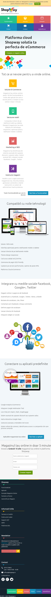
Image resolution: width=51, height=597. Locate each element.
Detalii (31, 4)
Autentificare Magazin (8, 499)
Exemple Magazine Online (9, 493)
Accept (37, 4)
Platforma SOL (5, 526)
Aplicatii (3, 490)
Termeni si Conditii (7, 514)
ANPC (3, 523)
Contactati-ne (5, 575)
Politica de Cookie (6, 517)
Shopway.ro (4, 543)
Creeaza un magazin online (15, 53)
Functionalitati (5, 487)
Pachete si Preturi (6, 496)
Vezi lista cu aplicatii (36, 437)
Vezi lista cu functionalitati (38, 193)
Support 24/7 (5, 520)
